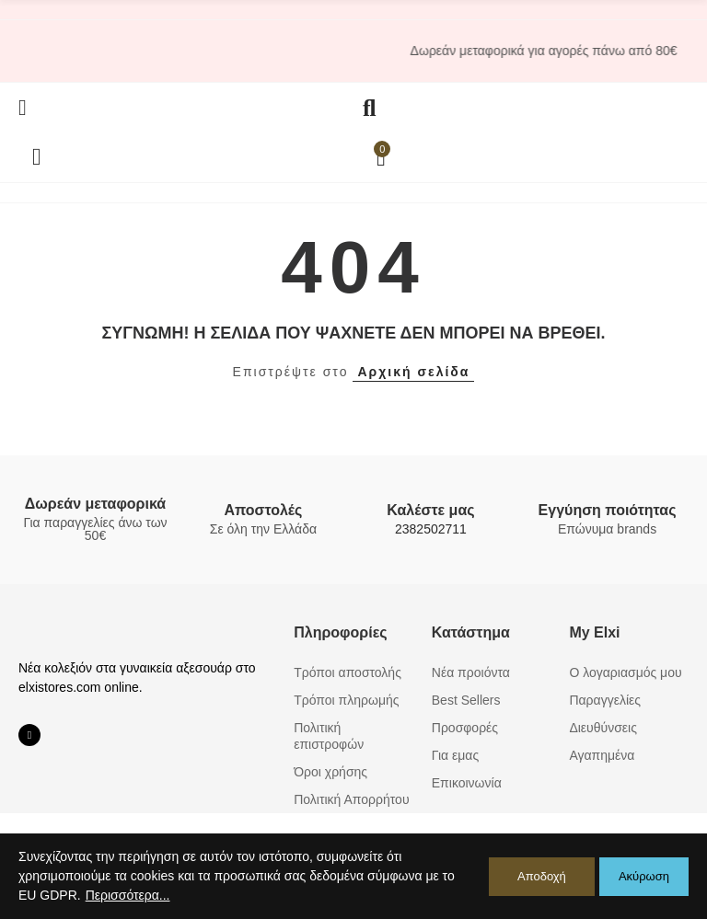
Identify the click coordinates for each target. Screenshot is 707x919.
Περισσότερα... (128, 895)
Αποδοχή (541, 876)
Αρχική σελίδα (413, 371)
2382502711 (431, 529)
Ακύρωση (644, 876)
